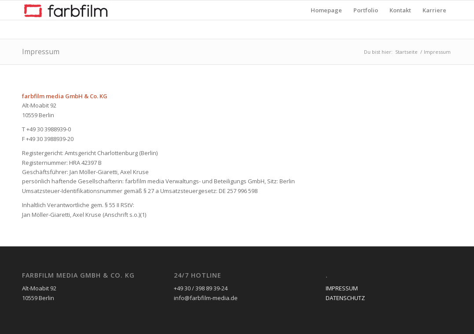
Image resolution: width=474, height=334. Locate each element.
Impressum (40, 51)
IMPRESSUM (342, 288)
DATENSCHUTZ (345, 298)
